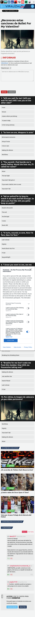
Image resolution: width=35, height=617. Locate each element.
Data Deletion (7, 347)
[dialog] (17, 308)
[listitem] (17, 303)
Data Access (17, 347)
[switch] (27, 308)
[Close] (31, 270)
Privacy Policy (28, 347)
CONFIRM (10, 340)
